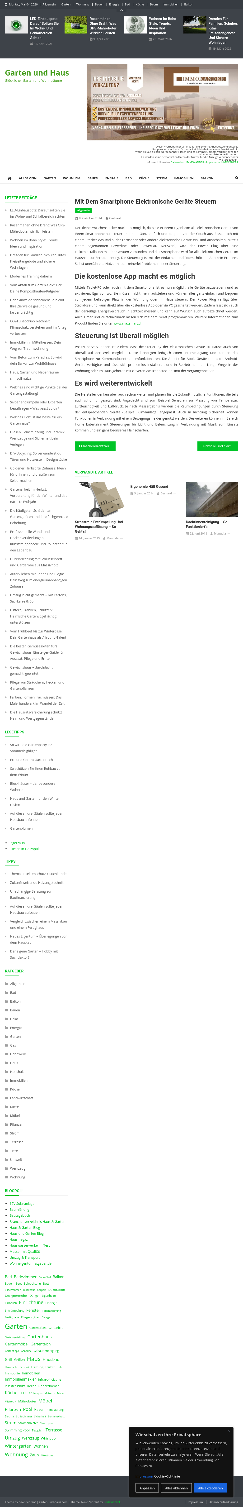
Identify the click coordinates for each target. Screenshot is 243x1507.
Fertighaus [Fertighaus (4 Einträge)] (12, 1317)
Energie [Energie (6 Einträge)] (51, 1302)
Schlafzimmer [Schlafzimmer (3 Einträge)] (24, 1416)
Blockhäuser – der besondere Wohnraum (32, 786)
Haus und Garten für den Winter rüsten (35, 801)
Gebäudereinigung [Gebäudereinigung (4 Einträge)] (46, 1351)
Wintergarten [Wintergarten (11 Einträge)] (18, 1446)
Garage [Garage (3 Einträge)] (46, 1317)
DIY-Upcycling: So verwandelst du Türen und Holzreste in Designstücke (38, 456)
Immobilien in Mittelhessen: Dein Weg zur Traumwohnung (35, 345)
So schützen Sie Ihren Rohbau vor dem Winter (36, 771)
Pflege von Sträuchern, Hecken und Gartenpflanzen (37, 685)
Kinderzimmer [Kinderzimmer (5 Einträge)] (48, 1386)
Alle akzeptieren (210, 1488)
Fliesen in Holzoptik (24, 849)
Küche (140, 4)
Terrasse (16, 1142)
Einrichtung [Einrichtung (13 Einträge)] (31, 1302)
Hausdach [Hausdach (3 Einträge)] (10, 1367)
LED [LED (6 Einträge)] (22, 1392)
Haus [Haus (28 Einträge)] (34, 1359)
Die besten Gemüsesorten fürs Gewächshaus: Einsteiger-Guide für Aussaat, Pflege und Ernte (37, 652)
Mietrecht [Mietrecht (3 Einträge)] (10, 1401)
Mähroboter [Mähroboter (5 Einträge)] (27, 1401)
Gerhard (115, 218)
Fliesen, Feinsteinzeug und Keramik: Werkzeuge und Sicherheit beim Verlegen (37, 438)
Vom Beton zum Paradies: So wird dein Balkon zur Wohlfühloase (36, 360)
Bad (127, 4)
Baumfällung (19, 1209)
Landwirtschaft (21, 1098)
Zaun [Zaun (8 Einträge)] (34, 1455)
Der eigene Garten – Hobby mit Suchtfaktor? (34, 954)
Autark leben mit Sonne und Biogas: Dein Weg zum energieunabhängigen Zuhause (38, 580)
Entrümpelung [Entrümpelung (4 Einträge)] (14, 1311)
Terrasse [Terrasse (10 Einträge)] (54, 1430)
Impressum (195, 1502)
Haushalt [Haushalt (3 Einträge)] (24, 1367)
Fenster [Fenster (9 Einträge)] (33, 1310)
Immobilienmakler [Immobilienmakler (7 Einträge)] (20, 1379)
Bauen (99, 4)
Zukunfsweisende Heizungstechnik (36, 882)
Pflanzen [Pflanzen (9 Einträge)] (13, 1409)
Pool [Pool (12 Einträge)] (27, 1409)
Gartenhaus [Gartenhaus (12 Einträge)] (39, 1337)
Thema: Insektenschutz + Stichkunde (38, 873)
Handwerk (18, 1054)
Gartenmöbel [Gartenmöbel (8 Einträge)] (16, 1344)
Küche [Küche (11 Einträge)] (11, 1392)
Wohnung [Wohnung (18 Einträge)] (16, 1454)
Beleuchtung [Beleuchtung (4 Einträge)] (32, 1284)
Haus (14, 1063)
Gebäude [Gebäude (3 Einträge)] (26, 1351)
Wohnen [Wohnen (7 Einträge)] (40, 1446)
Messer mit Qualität (24, 1251)
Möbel (15, 1115)
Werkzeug (17, 1168)
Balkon (188, 4)
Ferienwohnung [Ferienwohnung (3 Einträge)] (51, 1310)
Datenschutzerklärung (223, 1502)
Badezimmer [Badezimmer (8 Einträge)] (25, 1276)
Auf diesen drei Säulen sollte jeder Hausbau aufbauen (36, 816)
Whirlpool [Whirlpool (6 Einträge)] (48, 1438)
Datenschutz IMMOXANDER (187, 162)
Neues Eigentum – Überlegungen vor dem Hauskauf (38, 939)
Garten (66, 4)
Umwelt (16, 1159)
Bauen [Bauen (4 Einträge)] (9, 1284)
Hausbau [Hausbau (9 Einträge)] (51, 1359)
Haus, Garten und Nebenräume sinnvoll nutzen (34, 375)
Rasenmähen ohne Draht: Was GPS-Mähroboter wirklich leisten (103, 26)
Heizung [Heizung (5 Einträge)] (37, 1367)
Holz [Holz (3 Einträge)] (59, 1367)
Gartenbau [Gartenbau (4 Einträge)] (56, 1328)
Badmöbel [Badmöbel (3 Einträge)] (45, 1277)
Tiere (14, 1150)
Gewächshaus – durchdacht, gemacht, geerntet (31, 670)
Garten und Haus (37, 72)
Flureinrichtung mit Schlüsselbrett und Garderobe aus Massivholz (36, 562)
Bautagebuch (19, 1215)
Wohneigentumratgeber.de (30, 1263)
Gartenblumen (21, 828)
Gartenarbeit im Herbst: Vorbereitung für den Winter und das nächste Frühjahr (38, 495)
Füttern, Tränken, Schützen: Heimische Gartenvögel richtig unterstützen (33, 616)
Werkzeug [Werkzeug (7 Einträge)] (30, 1438)
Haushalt (17, 1071)
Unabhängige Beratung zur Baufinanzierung (30, 894)
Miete (14, 1107)
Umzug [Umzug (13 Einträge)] (12, 1438)
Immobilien (171, 4)
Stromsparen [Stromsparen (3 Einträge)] (48, 1423)
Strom (154, 4)
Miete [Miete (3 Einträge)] (60, 1393)
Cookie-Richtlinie (167, 1476)
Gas (13, 1045)
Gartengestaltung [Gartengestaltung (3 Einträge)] (15, 1337)
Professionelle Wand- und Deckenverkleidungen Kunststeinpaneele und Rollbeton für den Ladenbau (38, 540)
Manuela (112, 538)
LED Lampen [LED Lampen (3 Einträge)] (35, 1393)
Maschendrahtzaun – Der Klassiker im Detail (98, 446)
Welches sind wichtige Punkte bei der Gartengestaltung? (38, 390)
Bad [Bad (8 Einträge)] (8, 1276)
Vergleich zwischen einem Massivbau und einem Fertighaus (38, 924)
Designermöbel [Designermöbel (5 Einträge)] (16, 1295)
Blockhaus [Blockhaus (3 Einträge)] (29, 1290)
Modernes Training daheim (31, 276)
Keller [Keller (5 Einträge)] (31, 1386)
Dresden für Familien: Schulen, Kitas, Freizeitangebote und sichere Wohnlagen (223, 31)
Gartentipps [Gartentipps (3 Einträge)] (12, 1351)
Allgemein (49, 4)
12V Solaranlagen (22, 1203)
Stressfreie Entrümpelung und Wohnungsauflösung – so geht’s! (99, 527)
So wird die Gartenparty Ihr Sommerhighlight (31, 747)
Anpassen (147, 1488)
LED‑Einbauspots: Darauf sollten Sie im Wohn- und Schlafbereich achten (44, 28)
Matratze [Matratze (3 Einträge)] (50, 1393)
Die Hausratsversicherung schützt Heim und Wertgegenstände (36, 715)
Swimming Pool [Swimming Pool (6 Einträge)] (17, 1430)
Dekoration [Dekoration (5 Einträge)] (56, 1289)
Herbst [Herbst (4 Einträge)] (50, 1367)
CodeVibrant (111, 1502)
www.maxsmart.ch (128, 323)
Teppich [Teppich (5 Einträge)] (38, 1430)
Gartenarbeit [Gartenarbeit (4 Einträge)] (38, 1328)
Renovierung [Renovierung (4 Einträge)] (55, 1410)
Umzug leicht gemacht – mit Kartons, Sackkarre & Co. (38, 598)
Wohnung (82, 4)
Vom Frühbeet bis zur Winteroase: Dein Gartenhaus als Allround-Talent (38, 634)
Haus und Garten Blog (26, 1233)
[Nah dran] (228, 1431)
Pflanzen (16, 1124)
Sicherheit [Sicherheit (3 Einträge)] (40, 1416)
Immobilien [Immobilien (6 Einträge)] (31, 1373)
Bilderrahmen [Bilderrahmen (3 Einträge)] (13, 1290)
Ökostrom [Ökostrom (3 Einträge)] (47, 1455)
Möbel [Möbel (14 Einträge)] (45, 1400)
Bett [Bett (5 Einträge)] (46, 1283)
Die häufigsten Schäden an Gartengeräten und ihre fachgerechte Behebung (39, 516)
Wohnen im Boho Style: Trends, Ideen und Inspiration (162, 26)
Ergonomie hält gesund (149, 486)
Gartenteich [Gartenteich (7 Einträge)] (41, 1344)
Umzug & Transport (24, 1257)
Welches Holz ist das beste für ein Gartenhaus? (36, 420)
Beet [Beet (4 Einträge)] (19, 1284)
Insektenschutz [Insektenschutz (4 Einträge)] (15, 1386)
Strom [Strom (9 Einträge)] (10, 1422)
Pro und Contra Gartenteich (31, 759)
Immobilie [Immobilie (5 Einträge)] (12, 1373)
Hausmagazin (19, 1239)
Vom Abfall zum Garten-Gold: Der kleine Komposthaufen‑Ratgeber (35, 288)
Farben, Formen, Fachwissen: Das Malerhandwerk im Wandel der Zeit (37, 700)
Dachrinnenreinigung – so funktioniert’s (207, 524)
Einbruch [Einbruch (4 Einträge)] (11, 1303)
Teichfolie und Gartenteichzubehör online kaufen (219, 446)
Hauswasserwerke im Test (29, 1245)
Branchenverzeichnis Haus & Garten (37, 1221)
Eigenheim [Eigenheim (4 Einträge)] (49, 1296)
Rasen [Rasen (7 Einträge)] (39, 1409)
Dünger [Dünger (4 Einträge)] (35, 1296)
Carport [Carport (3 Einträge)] (41, 1290)
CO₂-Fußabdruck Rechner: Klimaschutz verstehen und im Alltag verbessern (38, 327)
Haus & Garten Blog (24, 1227)
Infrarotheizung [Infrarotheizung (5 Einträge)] (49, 1379)
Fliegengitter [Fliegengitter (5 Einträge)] (30, 1317)
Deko (14, 1019)
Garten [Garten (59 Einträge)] (16, 1326)
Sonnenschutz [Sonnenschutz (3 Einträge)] (56, 1416)
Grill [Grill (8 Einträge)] (8, 1359)
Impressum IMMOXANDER (222, 162)
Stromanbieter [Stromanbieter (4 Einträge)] (28, 1423)
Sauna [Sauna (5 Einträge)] (9, 1416)
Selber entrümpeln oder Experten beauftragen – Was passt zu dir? (36, 405)
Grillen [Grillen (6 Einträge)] (19, 1359)
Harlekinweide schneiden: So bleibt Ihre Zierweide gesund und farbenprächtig (37, 306)
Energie (114, 4)
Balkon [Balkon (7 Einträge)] (58, 1276)
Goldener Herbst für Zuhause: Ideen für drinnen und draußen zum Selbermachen (38, 474)
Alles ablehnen (176, 1488)
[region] (181, 1462)
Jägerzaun (17, 843)
